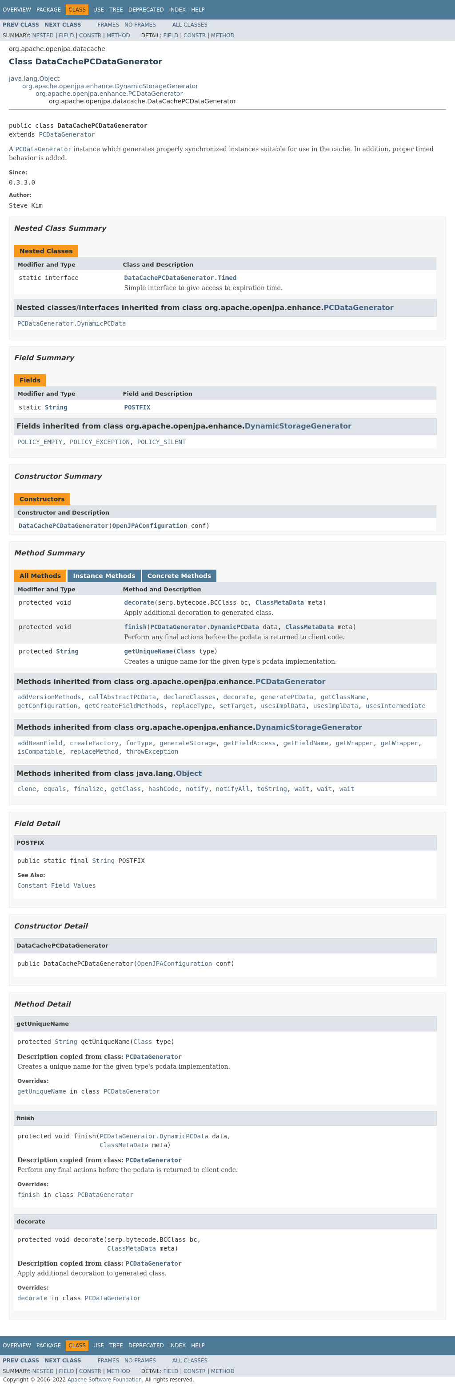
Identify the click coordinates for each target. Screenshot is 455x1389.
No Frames (140, 25)
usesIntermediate (396, 705)
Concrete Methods (180, 575)
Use (98, 10)
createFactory (94, 743)
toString (272, 788)
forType (139, 743)
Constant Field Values (56, 885)
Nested (42, 35)
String (56, 407)
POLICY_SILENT (161, 441)
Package (48, 10)
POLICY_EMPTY (39, 441)
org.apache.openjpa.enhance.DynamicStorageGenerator (110, 86)
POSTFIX (137, 407)
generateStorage (188, 743)
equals (55, 788)
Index (177, 10)
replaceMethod (94, 751)
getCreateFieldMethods (124, 705)
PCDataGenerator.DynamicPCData (71, 323)
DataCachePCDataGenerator (63, 525)
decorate (139, 602)
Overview (17, 10)
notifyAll (233, 788)
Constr (90, 35)
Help (198, 10)
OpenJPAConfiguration (150, 525)
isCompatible (39, 751)
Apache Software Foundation (105, 1380)
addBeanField (39, 743)
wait (302, 788)
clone (26, 788)
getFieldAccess (250, 743)
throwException (152, 751)
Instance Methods (104, 575)
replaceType (191, 705)
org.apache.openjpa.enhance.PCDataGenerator (109, 93)
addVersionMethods (49, 696)
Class (186, 651)
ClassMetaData (279, 602)
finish (135, 626)
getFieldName (305, 743)
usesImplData (283, 705)
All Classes (190, 25)
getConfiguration (47, 705)
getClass (126, 788)
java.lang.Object (34, 78)
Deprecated (146, 10)
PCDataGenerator (67, 134)
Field (66, 35)
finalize (88, 788)
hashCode (163, 788)
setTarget (236, 705)
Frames (109, 25)
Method (118, 35)
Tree (116, 10)
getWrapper (354, 743)
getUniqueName (148, 651)
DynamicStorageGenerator (298, 426)
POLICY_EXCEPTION (100, 441)
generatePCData (287, 696)
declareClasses (190, 696)
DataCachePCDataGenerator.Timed (180, 277)
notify (197, 788)
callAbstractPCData (122, 696)
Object (189, 773)
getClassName (343, 696)
